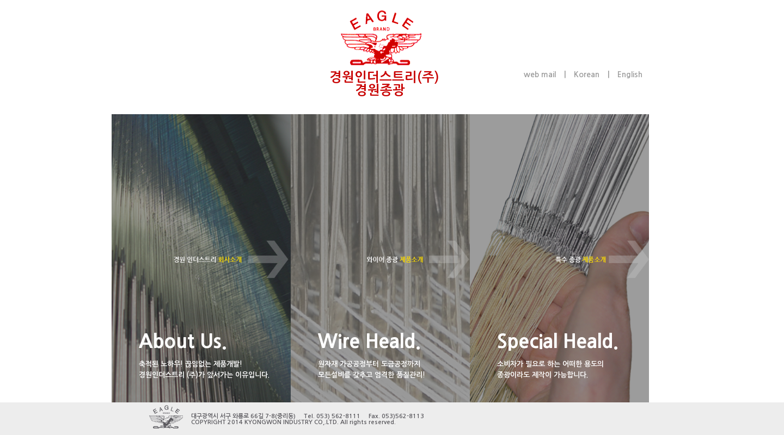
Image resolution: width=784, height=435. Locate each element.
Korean (586, 74)
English (629, 74)
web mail (540, 74)
